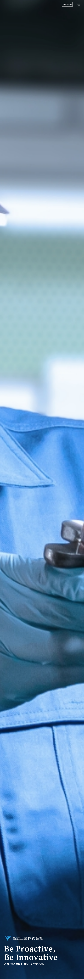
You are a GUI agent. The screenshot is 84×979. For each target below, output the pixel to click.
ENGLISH (67, 4)
